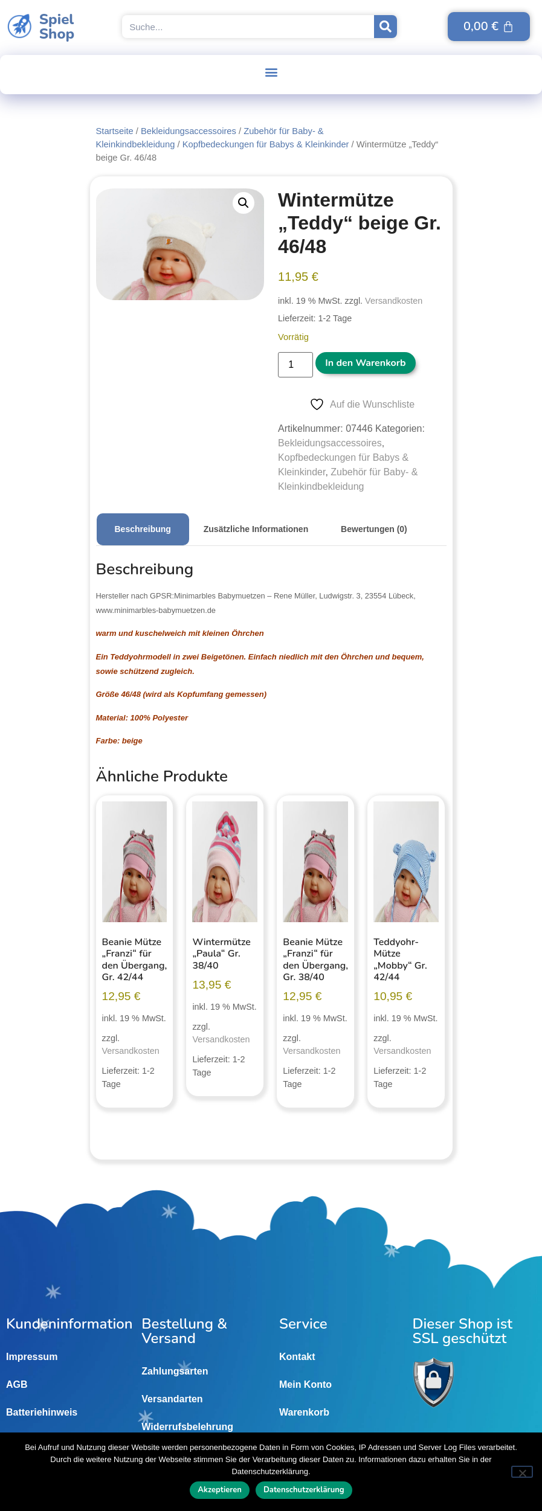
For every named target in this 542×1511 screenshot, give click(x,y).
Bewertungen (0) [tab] (374, 529)
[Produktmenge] (295, 364)
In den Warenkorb (365, 363)
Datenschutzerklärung (303, 1489)
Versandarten (171, 1399)
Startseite (115, 131)
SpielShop (56, 26)
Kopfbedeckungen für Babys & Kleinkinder (265, 144)
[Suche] (385, 26)
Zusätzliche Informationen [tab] (256, 529)
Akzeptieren (220, 1489)
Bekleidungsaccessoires (188, 131)
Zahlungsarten (174, 1371)
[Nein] (522, 1472)
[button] (271, 72)
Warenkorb (304, 1412)
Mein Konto (305, 1384)
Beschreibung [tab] (143, 529)
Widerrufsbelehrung (187, 1427)
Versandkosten (393, 301)
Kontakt (297, 1357)
